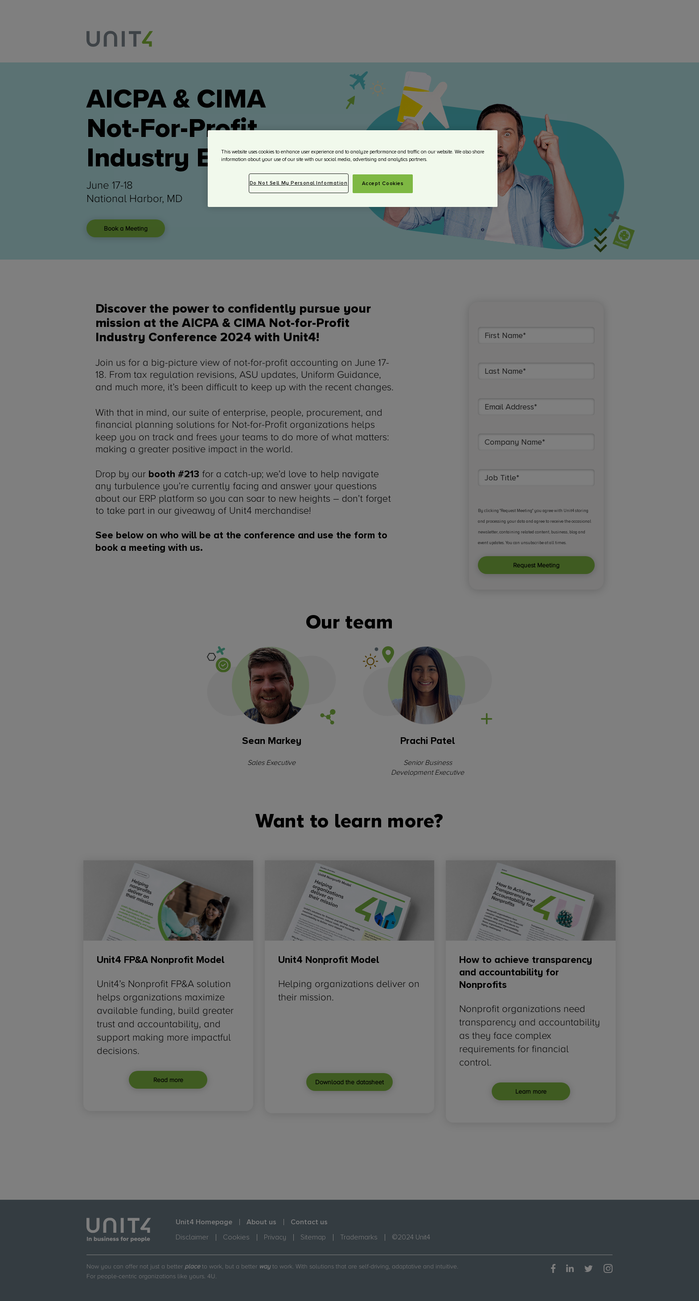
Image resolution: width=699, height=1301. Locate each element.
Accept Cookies (383, 183)
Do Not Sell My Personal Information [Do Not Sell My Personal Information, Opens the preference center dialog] (299, 183)
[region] (353, 168)
